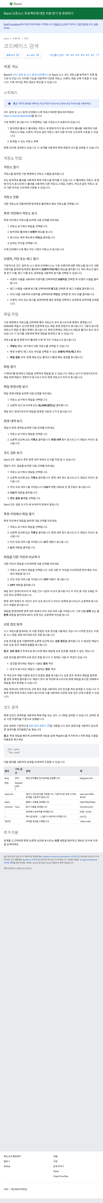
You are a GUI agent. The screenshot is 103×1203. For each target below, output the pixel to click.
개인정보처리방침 (19, 1189)
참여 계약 (82, 24)
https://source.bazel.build (18, 115)
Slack (56, 1171)
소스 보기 (32, 55)
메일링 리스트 (60, 24)
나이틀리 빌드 (56, 55)
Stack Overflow (60, 1176)
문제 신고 (12, 55)
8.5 (77, 55)
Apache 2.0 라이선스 (32, 860)
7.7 (97, 55)
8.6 (72, 55)
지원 (55, 1161)
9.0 (67, 55)
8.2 (92, 55)
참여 (26, 38)
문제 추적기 (58, 1166)
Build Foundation (12, 24)
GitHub (7, 1166)
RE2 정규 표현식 (37, 725)
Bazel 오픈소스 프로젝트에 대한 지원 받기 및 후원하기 (38, 13)
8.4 (82, 55)
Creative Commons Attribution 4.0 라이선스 (62, 856)
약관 (6, 1189)
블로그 (7, 1161)
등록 (96, 24)
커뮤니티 (16, 38)
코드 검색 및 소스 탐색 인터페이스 (31, 74)
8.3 (87, 55)
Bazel (6, 38)
